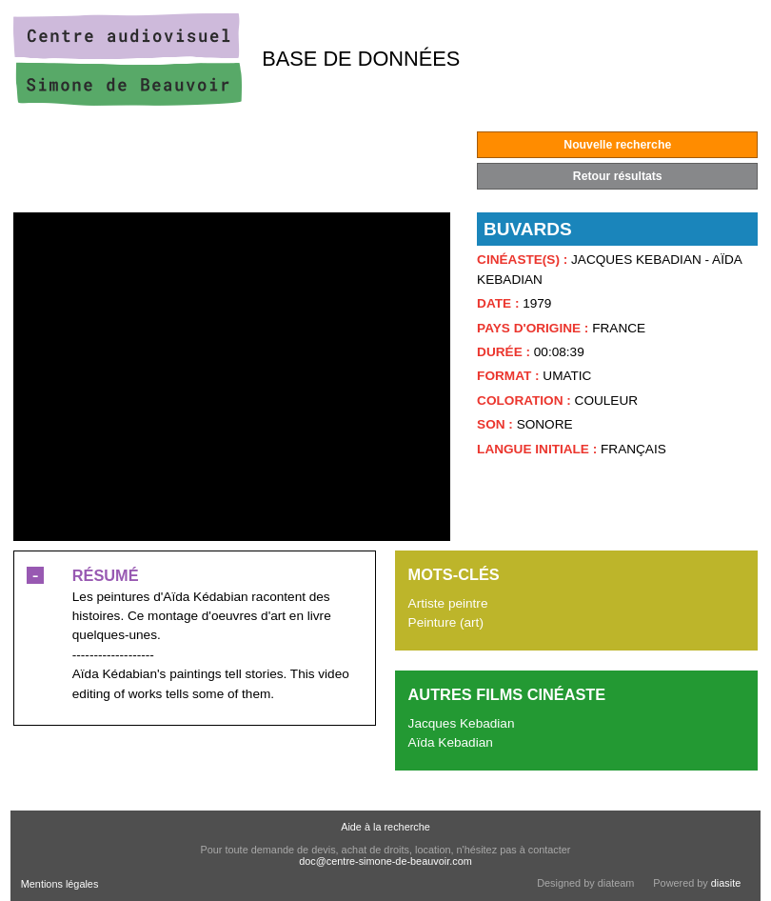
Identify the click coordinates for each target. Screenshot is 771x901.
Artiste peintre (448, 603)
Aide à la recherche (385, 826)
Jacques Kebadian (461, 723)
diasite (726, 883)
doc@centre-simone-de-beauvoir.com (385, 861)
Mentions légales (60, 884)
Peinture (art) (446, 622)
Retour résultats (617, 176)
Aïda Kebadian (450, 742)
